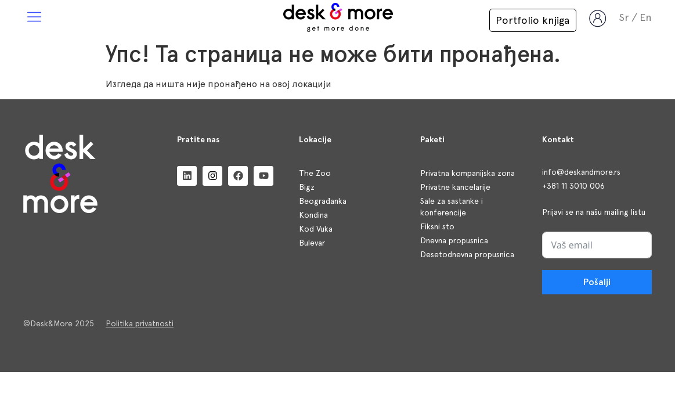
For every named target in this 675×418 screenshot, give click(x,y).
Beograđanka (322, 201)
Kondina (313, 214)
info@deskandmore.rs (581, 171)
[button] (34, 18)
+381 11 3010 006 (573, 185)
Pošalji (597, 281)
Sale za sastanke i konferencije (451, 206)
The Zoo (315, 173)
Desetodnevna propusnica (467, 254)
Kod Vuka (316, 228)
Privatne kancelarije (455, 187)
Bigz (307, 187)
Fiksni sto (437, 226)
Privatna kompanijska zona (467, 173)
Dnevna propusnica (454, 240)
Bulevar (312, 242)
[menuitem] (646, 17)
